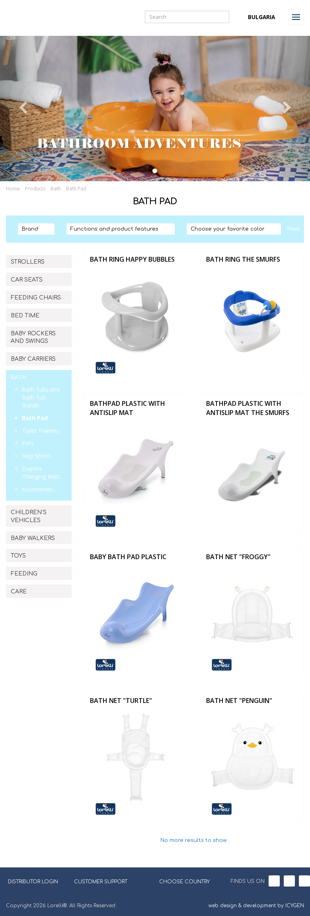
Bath (56, 188)
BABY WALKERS (33, 538)
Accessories (37, 489)
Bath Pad (76, 188)
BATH (18, 377)
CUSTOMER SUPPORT (100, 882)
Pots (28, 443)
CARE (19, 592)
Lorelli (24, 17)
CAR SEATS (27, 280)
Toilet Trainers (40, 431)
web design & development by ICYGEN (256, 905)
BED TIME (25, 316)
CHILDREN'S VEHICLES (29, 516)
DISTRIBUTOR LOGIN (33, 882)
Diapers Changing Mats (41, 472)
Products (35, 188)
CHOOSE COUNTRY (179, 881)
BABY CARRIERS (33, 359)
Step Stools (36, 456)
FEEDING (24, 574)
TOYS (18, 556)
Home (13, 188)
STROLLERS (28, 262)
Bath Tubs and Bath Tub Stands (41, 397)
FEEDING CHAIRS (36, 298)
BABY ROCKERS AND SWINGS (33, 337)
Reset (293, 229)
